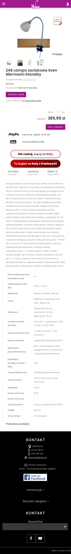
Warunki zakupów (35, 501)
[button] (16, 173)
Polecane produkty (18, 424)
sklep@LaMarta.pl (37, 457)
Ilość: (50, 112)
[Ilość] (57, 112)
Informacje (35, 490)
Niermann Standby (27, 87)
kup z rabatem (55, 126)
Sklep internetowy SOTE (61, 551)
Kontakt (35, 513)
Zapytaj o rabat (16, 94)
